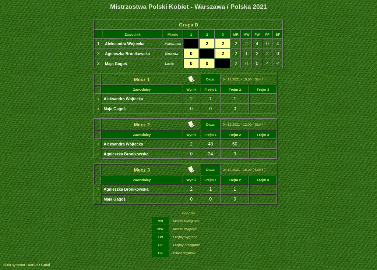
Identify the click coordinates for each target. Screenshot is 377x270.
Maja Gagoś (116, 63)
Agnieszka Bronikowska (127, 53)
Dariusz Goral (39, 265)
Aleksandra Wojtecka (124, 44)
